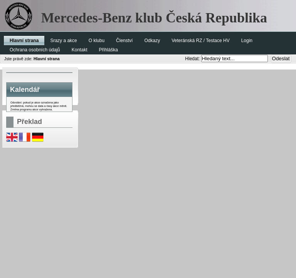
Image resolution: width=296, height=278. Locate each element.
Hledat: (193, 58)
